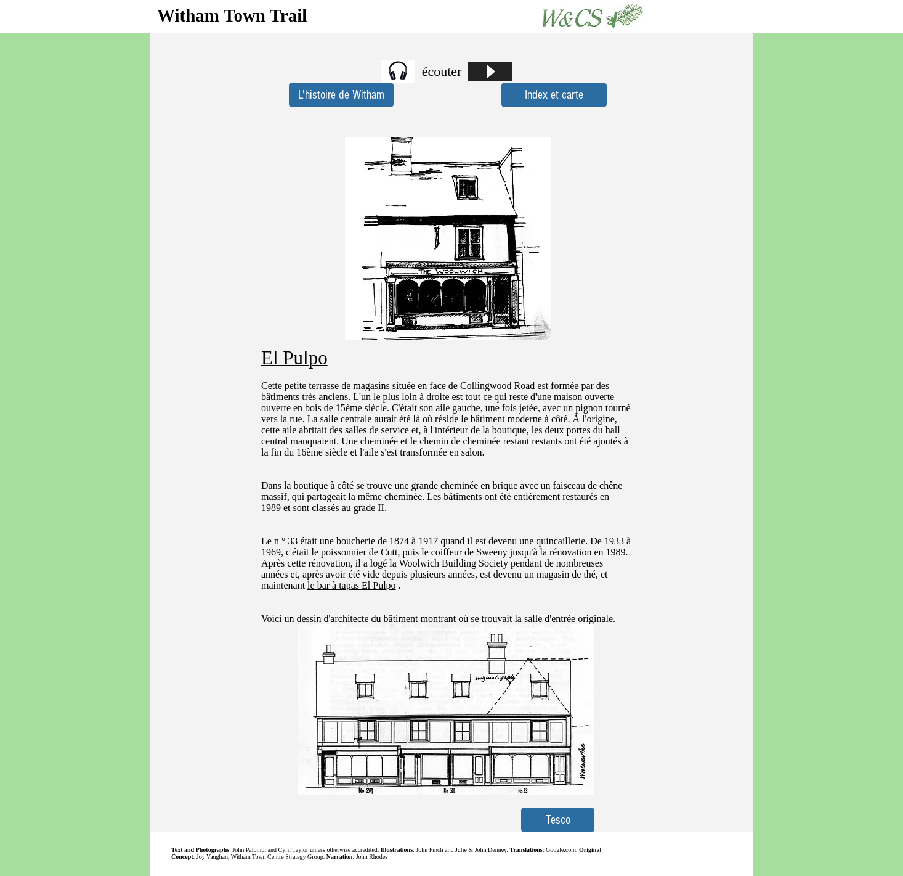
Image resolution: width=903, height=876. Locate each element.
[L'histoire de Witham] (341, 95)
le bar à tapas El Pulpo (351, 585)
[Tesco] (557, 820)
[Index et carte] (554, 95)
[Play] (490, 71)
